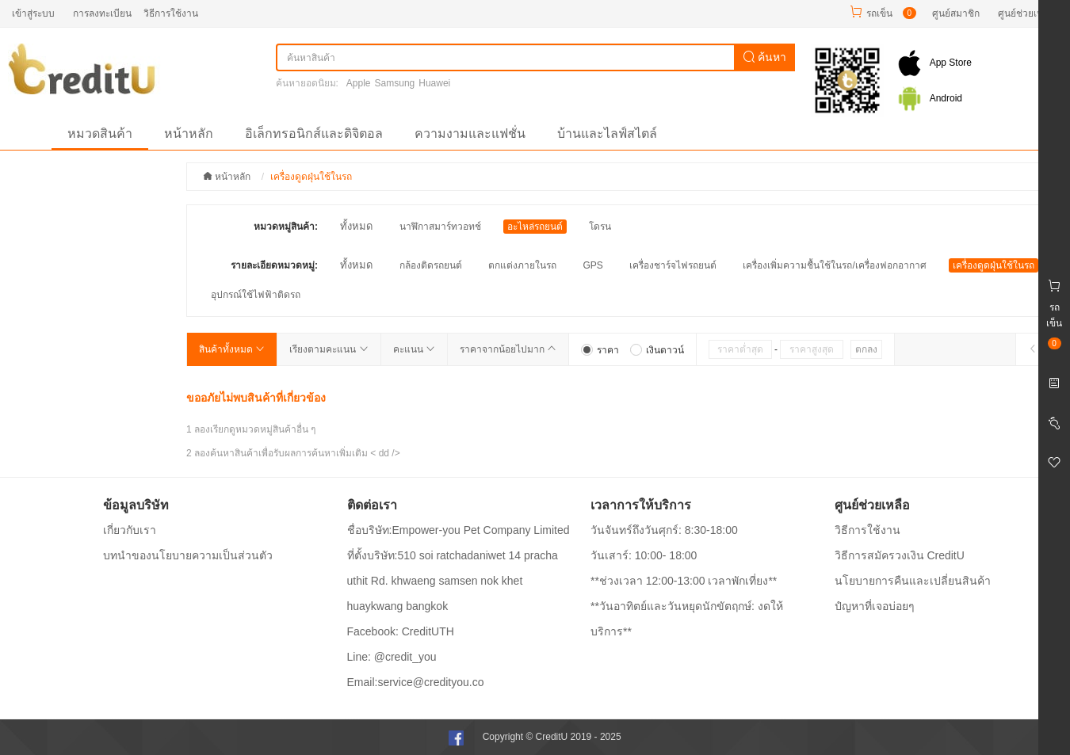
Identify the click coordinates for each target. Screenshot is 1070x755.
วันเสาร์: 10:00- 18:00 (643, 555)
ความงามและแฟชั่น (470, 133)
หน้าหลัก (188, 133)
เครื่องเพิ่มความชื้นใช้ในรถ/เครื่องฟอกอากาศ (834, 265)
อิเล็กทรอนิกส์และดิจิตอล (314, 133)
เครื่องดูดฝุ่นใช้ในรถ (993, 265)
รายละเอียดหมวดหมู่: (274, 265)
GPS (592, 265)
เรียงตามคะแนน (328, 349)
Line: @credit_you (392, 656)
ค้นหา (765, 57)
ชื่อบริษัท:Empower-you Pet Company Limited (458, 530)
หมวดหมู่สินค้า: (286, 226)
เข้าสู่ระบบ (33, 13)
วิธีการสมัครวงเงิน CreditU (900, 555)
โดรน (600, 226)
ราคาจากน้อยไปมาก (508, 349)
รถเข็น (879, 13)
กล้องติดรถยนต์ (430, 265)
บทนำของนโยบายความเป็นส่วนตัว (188, 555)
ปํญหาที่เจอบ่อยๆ (875, 606)
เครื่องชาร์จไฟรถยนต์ (673, 265)
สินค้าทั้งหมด (232, 349)
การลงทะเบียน (102, 13)
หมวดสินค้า (99, 133)
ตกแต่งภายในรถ (522, 265)
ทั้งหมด (356, 226)
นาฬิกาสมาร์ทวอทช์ (440, 226)
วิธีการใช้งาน (170, 13)
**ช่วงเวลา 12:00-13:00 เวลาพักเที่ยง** (683, 580)
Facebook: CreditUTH (400, 631)
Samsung (395, 83)
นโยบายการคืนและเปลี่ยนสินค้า (913, 580)
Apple (358, 83)
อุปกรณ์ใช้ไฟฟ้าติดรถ (255, 294)
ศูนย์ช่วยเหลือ (1026, 13)
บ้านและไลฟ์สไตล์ (607, 133)
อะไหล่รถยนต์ (535, 226)
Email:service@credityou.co (415, 682)
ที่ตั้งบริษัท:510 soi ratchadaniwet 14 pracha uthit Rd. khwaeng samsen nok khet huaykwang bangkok (452, 580)
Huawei (434, 83)
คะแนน (414, 349)
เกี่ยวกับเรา (129, 530)
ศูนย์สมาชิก (956, 13)
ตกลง (866, 349)
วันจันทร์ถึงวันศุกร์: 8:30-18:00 (664, 530)
